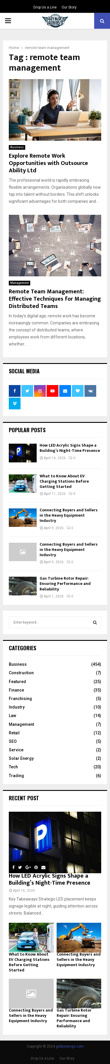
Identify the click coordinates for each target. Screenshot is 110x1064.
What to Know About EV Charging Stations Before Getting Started (64, 481)
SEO (13, 741)
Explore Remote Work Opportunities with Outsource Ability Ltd (48, 163)
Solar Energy (21, 758)
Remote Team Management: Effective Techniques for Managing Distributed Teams (55, 299)
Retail (14, 733)
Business (17, 147)
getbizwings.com (70, 1046)
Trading (16, 775)
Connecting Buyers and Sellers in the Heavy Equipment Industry (69, 515)
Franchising (20, 698)
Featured (17, 681)
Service (16, 750)
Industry (17, 707)
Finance (16, 690)
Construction (21, 672)
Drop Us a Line (45, 7)
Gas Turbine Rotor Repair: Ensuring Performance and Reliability (65, 583)
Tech (13, 767)
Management (19, 283)
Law (12, 715)
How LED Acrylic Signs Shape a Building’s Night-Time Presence (70, 448)
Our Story (69, 7)
